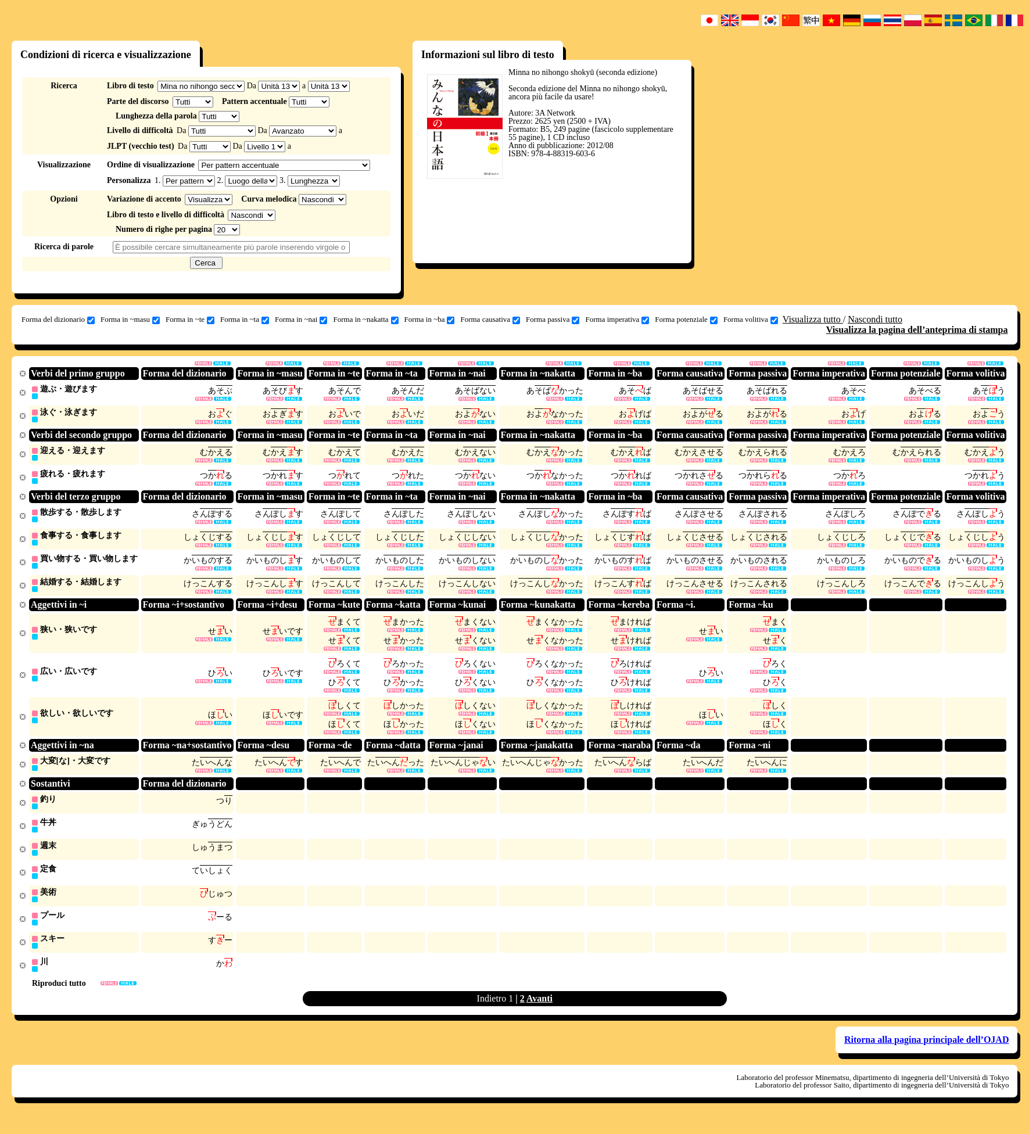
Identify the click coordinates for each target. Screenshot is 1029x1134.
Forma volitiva (750, 319)
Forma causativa (490, 319)
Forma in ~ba (429, 319)
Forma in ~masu (130, 319)
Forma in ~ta (244, 319)
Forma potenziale (686, 319)
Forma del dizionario (58, 319)
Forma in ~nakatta (365, 319)
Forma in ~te (190, 319)
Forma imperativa (617, 319)
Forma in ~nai (301, 319)
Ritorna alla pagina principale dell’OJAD (926, 1053)
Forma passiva (552, 319)
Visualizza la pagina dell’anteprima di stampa (917, 330)
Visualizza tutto (813, 319)
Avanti (539, 1012)
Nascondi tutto (875, 319)
